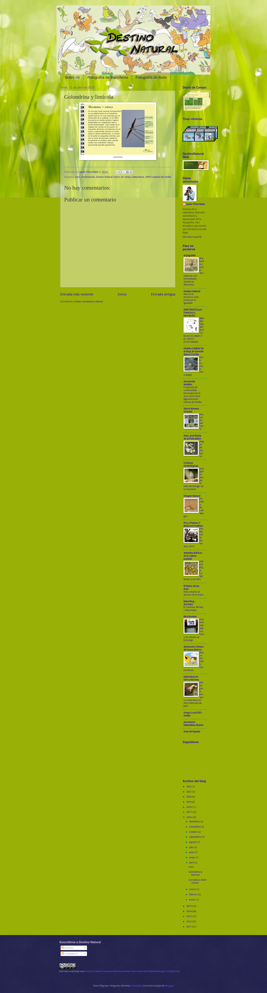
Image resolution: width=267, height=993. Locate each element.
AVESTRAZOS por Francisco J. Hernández (193, 312)
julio (191, 847)
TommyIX (136, 985)
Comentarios (69, 953)
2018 (189, 807)
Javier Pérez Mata (195, 204)
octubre (193, 831)
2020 (189, 796)
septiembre (195, 836)
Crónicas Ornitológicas (191, 464)
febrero (193, 894)
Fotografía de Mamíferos (107, 77)
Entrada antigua (163, 294)
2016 (189, 817)
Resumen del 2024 (202, 422)
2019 (189, 801)
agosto (193, 842)
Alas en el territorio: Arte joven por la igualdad (191, 298)
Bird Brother (190, 616)
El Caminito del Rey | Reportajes (193, 608)
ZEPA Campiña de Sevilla (158, 176)
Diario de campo (122, 176)
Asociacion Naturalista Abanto (193, 723)
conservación (88, 176)
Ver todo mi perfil (192, 236)
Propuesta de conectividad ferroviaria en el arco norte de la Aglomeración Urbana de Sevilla (193, 394)
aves (77, 176)
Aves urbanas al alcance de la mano (194, 593)
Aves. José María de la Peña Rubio (192, 437)
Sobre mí (72, 77)
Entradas (67, 947)
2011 (189, 926)
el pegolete (190, 255)
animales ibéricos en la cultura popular (193, 555)
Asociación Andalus (189, 383)
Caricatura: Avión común (198, 881)
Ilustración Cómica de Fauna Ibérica (193, 648)
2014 (189, 911)
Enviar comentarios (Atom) (89, 301)
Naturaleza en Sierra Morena (191, 678)
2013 (189, 916)
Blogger (169, 985)
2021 (189, 791)
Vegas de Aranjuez (202, 449)
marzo (193, 889)
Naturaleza (138, 176)
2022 (189, 786)
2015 (189, 906)
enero (192, 899)
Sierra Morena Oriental (191, 410)
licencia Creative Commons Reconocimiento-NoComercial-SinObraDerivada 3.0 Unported (132, 971)
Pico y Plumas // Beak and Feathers (193, 524)
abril (192, 862)
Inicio (122, 294)
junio (192, 852)
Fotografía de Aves (151, 77)
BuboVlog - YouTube (190, 603)
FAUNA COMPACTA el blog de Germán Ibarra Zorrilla (194, 351)
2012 (189, 921)
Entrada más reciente (76, 294)
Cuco (191, 866)
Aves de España (192, 731)
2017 (189, 812)
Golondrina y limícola (195, 873)
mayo (192, 857)
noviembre (195, 826)
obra (66, 971)
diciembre (194, 821)
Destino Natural (104, 176)
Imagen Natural (192, 495)
